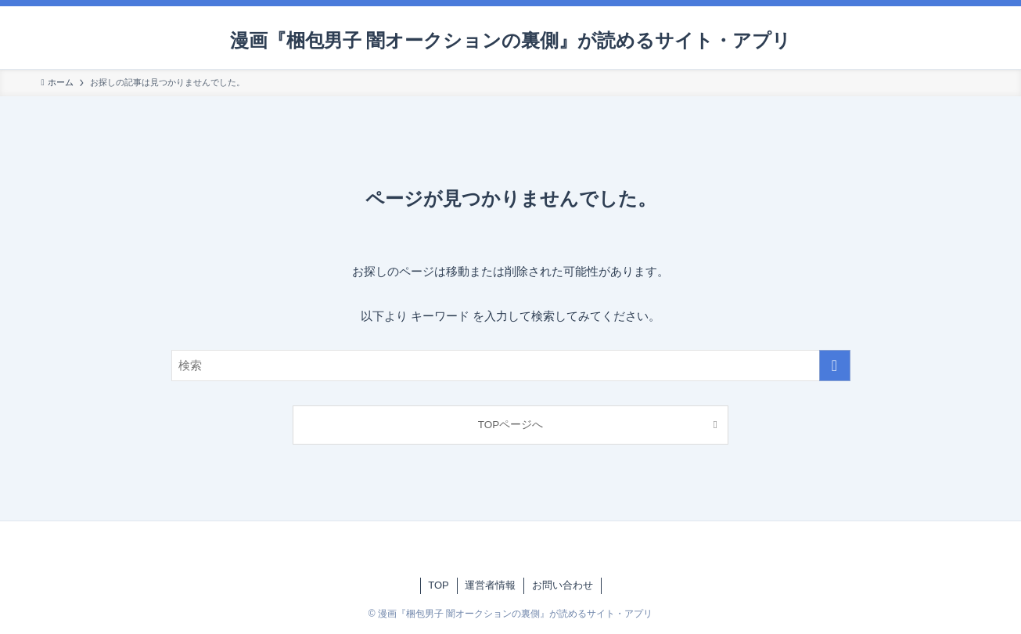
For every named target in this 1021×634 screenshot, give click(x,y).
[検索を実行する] (834, 365)
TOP (438, 585)
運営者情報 (490, 585)
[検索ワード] (510, 365)
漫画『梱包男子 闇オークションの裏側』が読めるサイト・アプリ (511, 40)
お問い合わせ (562, 585)
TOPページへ (511, 424)
